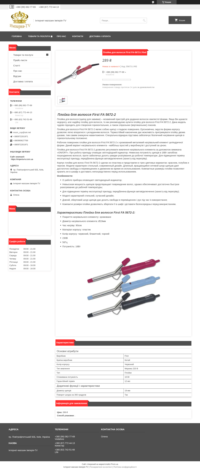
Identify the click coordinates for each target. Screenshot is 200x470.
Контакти (77, 36)
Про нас (61, 36)
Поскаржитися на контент (101, 467)
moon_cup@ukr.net (22, 132)
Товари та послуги (39, 36)
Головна (17, 36)
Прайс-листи (20, 60)
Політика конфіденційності (125, 467)
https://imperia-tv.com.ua (22, 159)
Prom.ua (114, 464)
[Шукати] (144, 20)
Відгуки (17, 76)
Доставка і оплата (100, 36)
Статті (16, 65)
